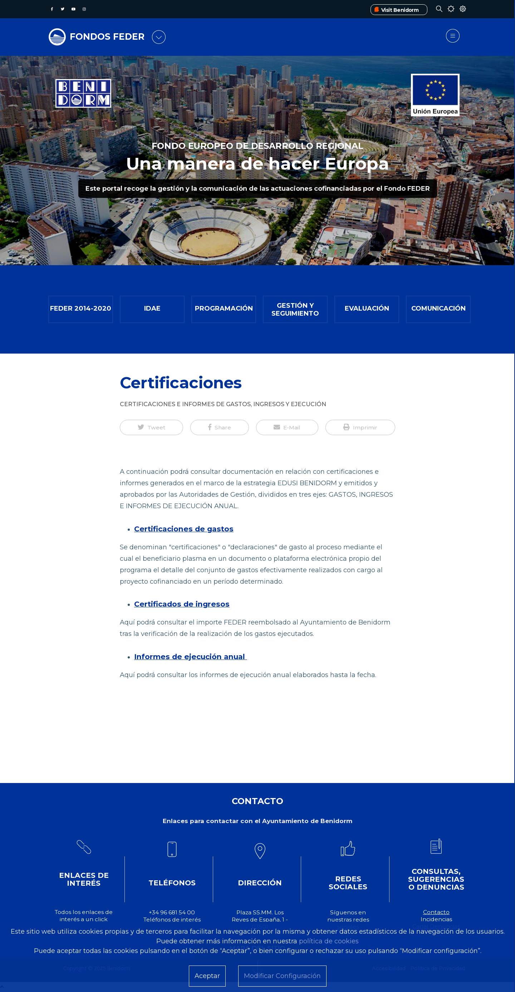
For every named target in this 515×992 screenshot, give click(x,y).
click (101, 919)
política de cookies (329, 941)
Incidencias (436, 919)
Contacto (436, 912)
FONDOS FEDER (107, 36)
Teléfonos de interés (172, 919)
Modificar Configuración (282, 976)
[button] (151, 428)
